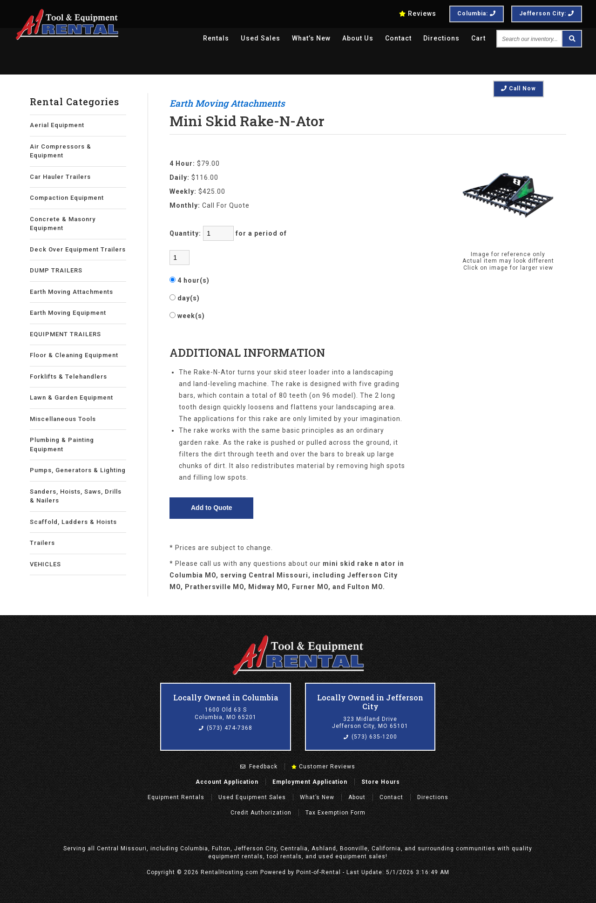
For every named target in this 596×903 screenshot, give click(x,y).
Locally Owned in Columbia (225, 697)
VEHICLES (45, 564)
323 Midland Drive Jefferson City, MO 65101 (370, 723)
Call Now (518, 88)
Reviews (417, 13)
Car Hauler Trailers (60, 176)
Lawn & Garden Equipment (71, 397)
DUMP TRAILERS (56, 270)
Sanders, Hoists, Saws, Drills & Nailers (76, 496)
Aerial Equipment (57, 125)
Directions (441, 38)
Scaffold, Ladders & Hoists (73, 521)
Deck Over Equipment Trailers (78, 249)
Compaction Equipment (67, 197)
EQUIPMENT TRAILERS (65, 334)
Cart (478, 38)
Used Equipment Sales (252, 797)
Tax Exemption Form (335, 812)
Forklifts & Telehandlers (68, 376)
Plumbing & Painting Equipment (62, 444)
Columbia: (476, 13)
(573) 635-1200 (370, 736)
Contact (398, 38)
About (357, 797)
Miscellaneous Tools (63, 418)
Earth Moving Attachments (71, 291)
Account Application (227, 782)
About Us (358, 38)
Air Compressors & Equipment (60, 151)
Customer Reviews (323, 766)
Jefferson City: (546, 13)
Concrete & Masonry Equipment (62, 224)
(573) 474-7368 (225, 728)
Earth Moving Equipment (68, 312)
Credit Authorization (260, 812)
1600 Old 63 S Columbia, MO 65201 (226, 713)
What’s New (311, 38)
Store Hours (380, 782)
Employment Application (309, 782)
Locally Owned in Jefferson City (370, 702)
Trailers (42, 542)
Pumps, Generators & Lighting (78, 470)
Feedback (259, 766)
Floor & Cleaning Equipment (74, 355)
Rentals (217, 38)
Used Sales (261, 38)
